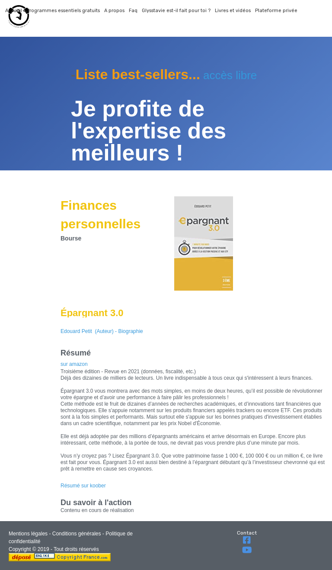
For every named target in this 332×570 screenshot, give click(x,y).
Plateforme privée (276, 10)
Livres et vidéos (233, 10)
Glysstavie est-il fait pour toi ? (176, 10)
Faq (133, 10)
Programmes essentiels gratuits (63, 10)
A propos (114, 10)
